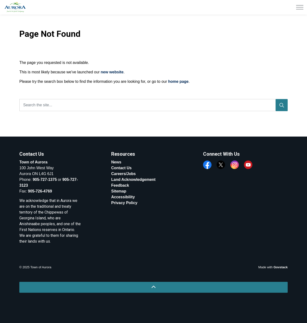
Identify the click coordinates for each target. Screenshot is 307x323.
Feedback (120, 185)
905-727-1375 (45, 179)
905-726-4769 (40, 191)
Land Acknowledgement (133, 179)
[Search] (282, 105)
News (116, 162)
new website (112, 72)
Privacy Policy (124, 203)
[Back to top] (153, 287)
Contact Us (121, 168)
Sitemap (118, 191)
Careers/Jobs (123, 174)
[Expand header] (299, 7)
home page (178, 81)
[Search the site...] (153, 105)
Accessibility (123, 197)
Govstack (280, 267)
